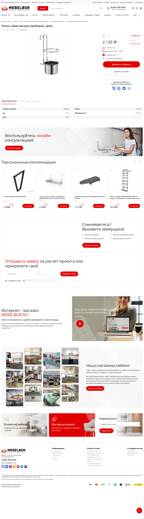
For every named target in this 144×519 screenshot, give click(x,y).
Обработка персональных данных (11, 485)
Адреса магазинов (95, 389)
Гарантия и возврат (126, 2)
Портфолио (56, 456)
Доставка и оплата (38, 2)
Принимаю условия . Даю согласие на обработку (40, 281)
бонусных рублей (114, 58)
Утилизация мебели (94, 452)
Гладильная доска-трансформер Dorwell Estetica (90, 198)
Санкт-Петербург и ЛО (11, 2)
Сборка (89, 462)
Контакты (55, 460)
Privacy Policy (34, 480)
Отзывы (36, 101)
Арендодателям (133, 454)
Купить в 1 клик (121, 72)
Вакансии (130, 456)
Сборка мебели (97, 2)
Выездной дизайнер (64, 2)
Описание (25, 101)
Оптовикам (139, 2)
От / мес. (110, 48)
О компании (56, 452)
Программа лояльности (95, 454)
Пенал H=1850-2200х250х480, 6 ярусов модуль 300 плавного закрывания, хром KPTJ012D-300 (125, 199)
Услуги (54, 458)
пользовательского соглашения (45, 280)
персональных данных (47, 282)
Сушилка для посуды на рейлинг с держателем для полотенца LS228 (52, 198)
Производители (58, 454)
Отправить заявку (14, 149)
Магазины (25, 2)
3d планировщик (93, 456)
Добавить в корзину (121, 64)
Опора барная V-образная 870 (15, 197)
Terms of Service (44, 480)
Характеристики (9, 101)
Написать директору (94, 466)
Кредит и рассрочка (111, 2)
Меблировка (50, 2)
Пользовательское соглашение (10, 487)
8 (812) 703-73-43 (117, 7)
